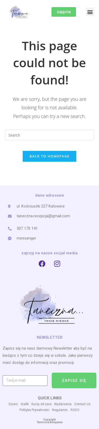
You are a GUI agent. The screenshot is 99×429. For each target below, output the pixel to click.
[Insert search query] (49, 135)
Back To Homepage (49, 156)
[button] (90, 11)
